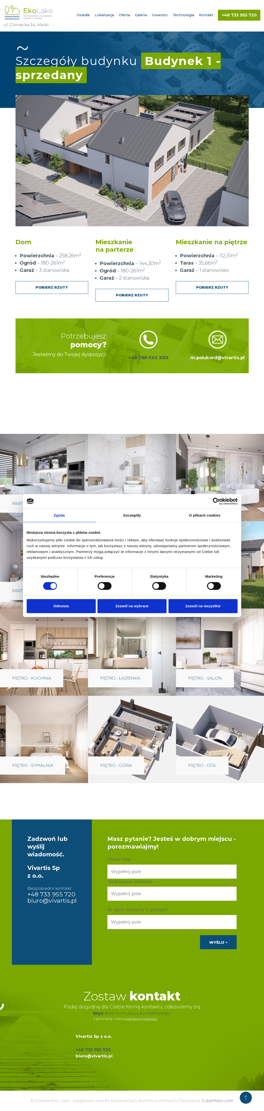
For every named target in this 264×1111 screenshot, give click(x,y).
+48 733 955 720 (239, 15)
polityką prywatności (141, 1019)
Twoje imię (118, 859)
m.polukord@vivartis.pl (217, 357)
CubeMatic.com (217, 1100)
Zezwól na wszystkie (203, 606)
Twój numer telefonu (129, 881)
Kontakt (206, 15)
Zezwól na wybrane (132, 606)
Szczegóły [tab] (132, 515)
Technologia (183, 15)
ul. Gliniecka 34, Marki (26, 24)
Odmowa (61, 606)
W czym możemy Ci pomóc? (137, 909)
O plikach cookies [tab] (204, 515)
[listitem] (126, 149)
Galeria (141, 15)
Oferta (124, 15)
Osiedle (83, 15)
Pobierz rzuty (52, 287)
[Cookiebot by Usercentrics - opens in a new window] (216, 501)
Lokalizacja (104, 15)
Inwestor (160, 15)
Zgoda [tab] (59, 515)
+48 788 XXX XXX (148, 357)
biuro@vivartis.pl (52, 900)
